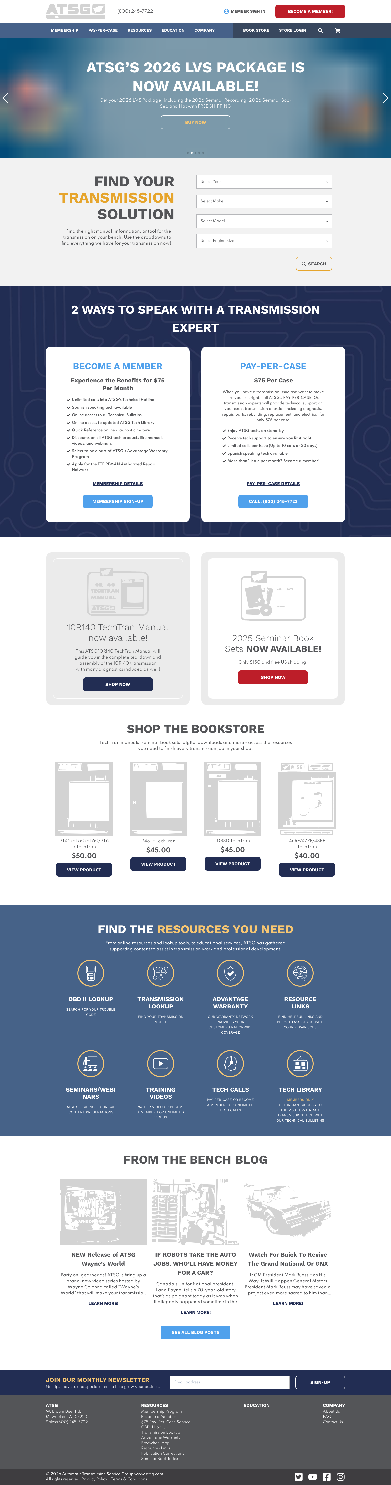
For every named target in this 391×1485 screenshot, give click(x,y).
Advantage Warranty (161, 1438)
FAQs (328, 1417)
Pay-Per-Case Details (273, 483)
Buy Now (195, 122)
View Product (84, 869)
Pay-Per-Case (103, 30)
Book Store (256, 30)
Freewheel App (155, 1443)
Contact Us (333, 1422)
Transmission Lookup (160, 1433)
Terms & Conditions (129, 1479)
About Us (331, 1412)
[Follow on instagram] (340, 1476)
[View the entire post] (103, 1181)
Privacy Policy (94, 1479)
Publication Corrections (162, 1454)
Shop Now (273, 677)
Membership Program (161, 1412)
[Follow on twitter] (298, 1476)
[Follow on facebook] (326, 1476)
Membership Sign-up (117, 501)
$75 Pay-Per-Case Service (165, 1422)
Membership (64, 30)
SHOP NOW (117, 684)
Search (314, 263)
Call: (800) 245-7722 (273, 501)
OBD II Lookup (154, 1427)
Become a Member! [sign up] (310, 11)
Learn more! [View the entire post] (103, 1303)
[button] (5, 98)
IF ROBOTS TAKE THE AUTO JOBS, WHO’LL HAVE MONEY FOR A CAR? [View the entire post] (195, 1263)
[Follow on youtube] (312, 1476)
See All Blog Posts (196, 1332)
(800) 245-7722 (135, 11)
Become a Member (158, 1417)
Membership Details (118, 483)
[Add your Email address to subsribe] (230, 1382)
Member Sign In (248, 11)
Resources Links (155, 1448)
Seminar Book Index (159, 1459)
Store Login (292, 30)
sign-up (320, 1382)
